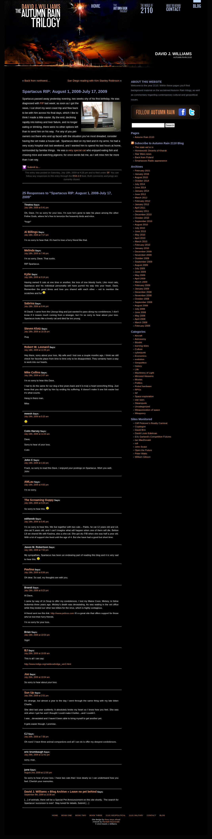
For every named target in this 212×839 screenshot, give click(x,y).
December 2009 (143, 251)
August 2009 (141, 265)
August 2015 (141, 177)
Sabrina (29, 303)
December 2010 (143, 214)
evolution (139, 359)
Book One (66, 815)
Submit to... (33, 167)
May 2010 (140, 234)
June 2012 (140, 194)
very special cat (77, 150)
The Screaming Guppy (39, 500)
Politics (138, 383)
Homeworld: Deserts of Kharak (151, 150)
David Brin (140, 430)
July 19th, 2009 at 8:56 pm (36, 572)
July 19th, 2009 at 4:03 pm (36, 485)
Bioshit (138, 342)
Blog (162, 815)
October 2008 (142, 298)
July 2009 (140, 268)
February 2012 (142, 201)
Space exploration (144, 396)
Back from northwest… (37, 80)
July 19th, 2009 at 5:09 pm (36, 503)
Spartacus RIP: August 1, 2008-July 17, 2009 (64, 91)
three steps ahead (112, 819)
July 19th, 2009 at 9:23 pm (36, 590)
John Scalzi (141, 446)
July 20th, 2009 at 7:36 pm (36, 737)
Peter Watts (141, 453)
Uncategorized (142, 406)
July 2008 (140, 309)
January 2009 (142, 288)
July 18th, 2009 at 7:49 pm (36, 253)
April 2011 (140, 207)
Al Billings (31, 232)
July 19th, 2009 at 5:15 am (36, 416)
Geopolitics (140, 362)
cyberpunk (140, 352)
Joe (26, 674)
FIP (42, 103)
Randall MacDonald (110, 822)
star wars (139, 399)
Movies (138, 379)
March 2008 (141, 322)
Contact (151, 815)
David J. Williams (173, 54)
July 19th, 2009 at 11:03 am (37, 434)
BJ (26, 650)
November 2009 (143, 255)
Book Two (80, 815)
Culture (138, 349)
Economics (140, 356)
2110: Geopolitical (115, 815)
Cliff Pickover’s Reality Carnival (151, 423)
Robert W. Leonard (36, 347)
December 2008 (143, 292)
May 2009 (140, 275)
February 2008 (142, 325)
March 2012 (141, 197)
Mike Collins (32, 372)
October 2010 (142, 217)
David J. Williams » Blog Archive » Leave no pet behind (60, 791)
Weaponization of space (147, 409)
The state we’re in (144, 147)
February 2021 (142, 170)
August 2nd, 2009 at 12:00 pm (38, 773)
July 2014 (140, 184)
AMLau (29, 481)
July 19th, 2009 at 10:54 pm (37, 635)
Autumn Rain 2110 (144, 137)
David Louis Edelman (146, 433)
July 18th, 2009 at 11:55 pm (37, 350)
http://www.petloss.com (62, 613)
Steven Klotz (32, 328)
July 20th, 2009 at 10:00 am (37, 653)
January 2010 (142, 248)
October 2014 (142, 180)
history (138, 366)
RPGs (138, 389)
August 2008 (141, 305)
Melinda (29, 250)
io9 (136, 443)
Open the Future (143, 450)
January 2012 (142, 204)
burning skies (142, 345)
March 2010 (141, 241)
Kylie (27, 274)
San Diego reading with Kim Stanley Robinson (93, 80)
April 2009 (140, 278)
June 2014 (140, 187)
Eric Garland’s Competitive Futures (153, 436)
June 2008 (140, 312)
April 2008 (140, 319)
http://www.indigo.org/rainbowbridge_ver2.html (47, 664)
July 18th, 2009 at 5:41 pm (36, 208)
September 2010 (143, 221)
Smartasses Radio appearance (151, 160)
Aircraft (138, 335)
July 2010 (140, 228)
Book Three (95, 815)
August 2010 (141, 224)
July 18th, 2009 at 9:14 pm (36, 277)
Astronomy (140, 339)
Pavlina (29, 569)
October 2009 (142, 258)
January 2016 (142, 174)
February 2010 (142, 244)
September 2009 (143, 261)
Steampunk (141, 403)
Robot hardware (143, 386)
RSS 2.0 (77, 176)
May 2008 (140, 315)
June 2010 (140, 231)
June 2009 (140, 271)
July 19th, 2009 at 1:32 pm (36, 463)
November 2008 (143, 295)
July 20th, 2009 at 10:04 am (37, 677)
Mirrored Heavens (144, 376)
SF (108, 172)
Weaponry (140, 413)
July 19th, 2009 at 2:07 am (36, 375)
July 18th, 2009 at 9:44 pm (36, 306)
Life (137, 369)
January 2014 (142, 190)
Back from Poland (144, 157)
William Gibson (143, 457)
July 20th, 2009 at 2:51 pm (36, 696)
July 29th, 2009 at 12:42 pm (37, 755)
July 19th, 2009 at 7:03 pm (36, 550)
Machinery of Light (144, 372)
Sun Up (29, 692)
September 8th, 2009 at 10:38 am (39, 795)
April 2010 (140, 238)
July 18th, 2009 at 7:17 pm (36, 235)
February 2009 (142, 285)
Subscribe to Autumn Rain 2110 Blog (159, 143)
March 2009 (141, 282)
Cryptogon (140, 426)
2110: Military (136, 815)
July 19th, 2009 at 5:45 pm (36, 522)
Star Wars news (143, 154)
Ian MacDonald (143, 440)
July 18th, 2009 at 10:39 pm (37, 332)
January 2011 (142, 211)
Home (55, 815)
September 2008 (143, 302)
